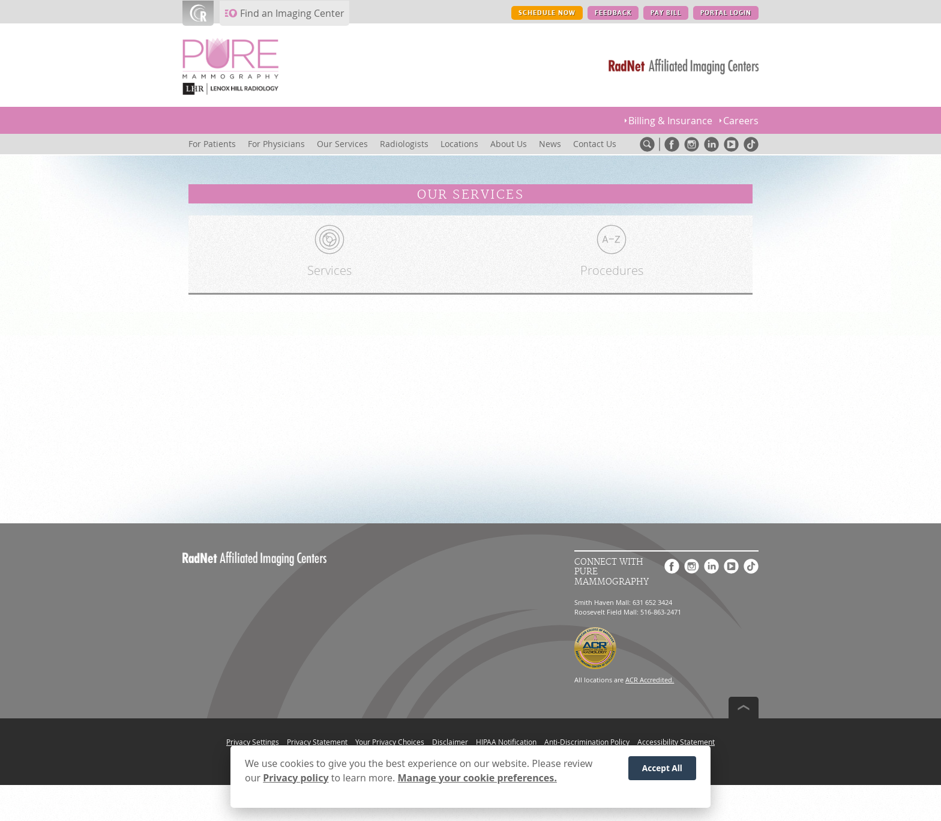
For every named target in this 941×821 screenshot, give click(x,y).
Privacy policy (295, 779)
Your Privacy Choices (389, 742)
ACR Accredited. (649, 679)
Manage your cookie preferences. (477, 779)
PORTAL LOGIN (725, 13)
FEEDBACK (613, 13)
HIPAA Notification (506, 742)
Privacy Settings (252, 742)
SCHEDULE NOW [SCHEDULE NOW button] (547, 13)
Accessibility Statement (676, 742)
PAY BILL (666, 13)
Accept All (662, 769)
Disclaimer (450, 742)
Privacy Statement (317, 742)
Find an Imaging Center (292, 13)
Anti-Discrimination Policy (587, 742)
